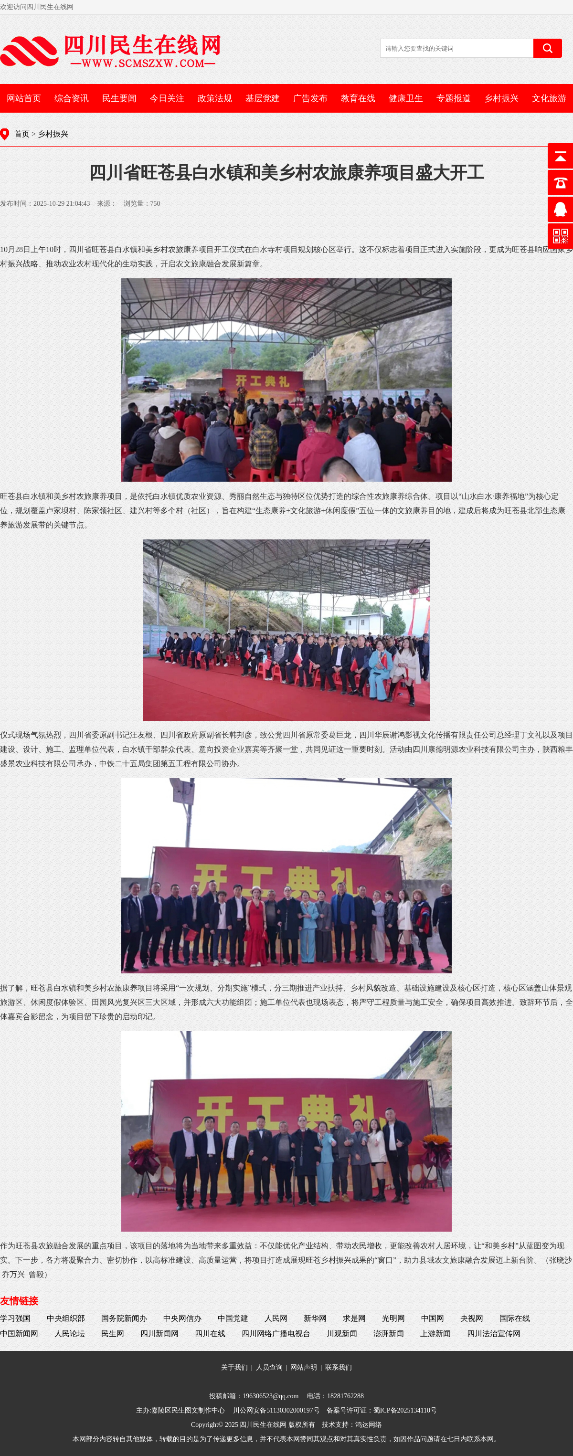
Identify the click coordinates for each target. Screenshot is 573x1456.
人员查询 (269, 1367)
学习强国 (15, 1318)
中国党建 (233, 1318)
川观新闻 (342, 1333)
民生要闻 (119, 98)
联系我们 (338, 1367)
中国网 (432, 1318)
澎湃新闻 (388, 1333)
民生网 (112, 1333)
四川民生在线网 (263, 1424)
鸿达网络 (368, 1424)
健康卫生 (406, 98)
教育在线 (358, 98)
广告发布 (310, 98)
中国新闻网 (19, 1333)
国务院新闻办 (124, 1318)
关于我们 (234, 1367)
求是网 (354, 1318)
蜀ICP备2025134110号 (405, 1410)
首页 (22, 134)
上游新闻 (435, 1333)
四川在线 (210, 1333)
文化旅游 (549, 98)
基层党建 (262, 98)
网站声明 (303, 1367)
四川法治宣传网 (493, 1333)
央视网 (471, 1318)
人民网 (276, 1318)
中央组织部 (66, 1318)
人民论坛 (69, 1333)
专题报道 (453, 98)
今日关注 (167, 98)
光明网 (393, 1318)
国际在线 (514, 1318)
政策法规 (215, 98)
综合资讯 (71, 98)
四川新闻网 (159, 1333)
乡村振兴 (501, 98)
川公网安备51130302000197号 (276, 1410)
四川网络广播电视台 (276, 1333)
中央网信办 (182, 1318)
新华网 (315, 1318)
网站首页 (24, 98)
